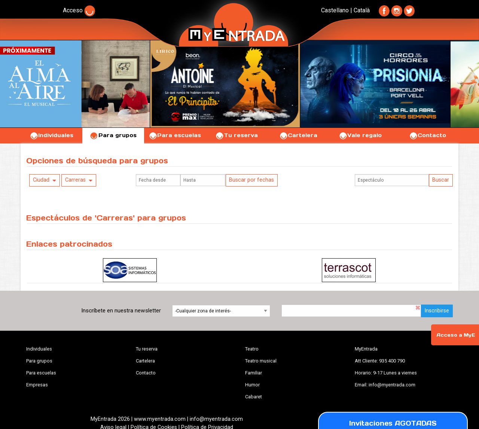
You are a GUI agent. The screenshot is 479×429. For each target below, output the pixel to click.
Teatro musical (261, 361)
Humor (252, 385)
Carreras (75, 180)
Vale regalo (360, 135)
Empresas (37, 385)
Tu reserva (236, 135)
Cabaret (253, 396)
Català (362, 10)
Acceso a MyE (456, 335)
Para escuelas (175, 135)
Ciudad (41, 180)
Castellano (335, 10)
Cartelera (298, 135)
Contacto (427, 135)
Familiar (253, 373)
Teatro (252, 349)
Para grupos (113, 135)
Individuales (51, 135)
